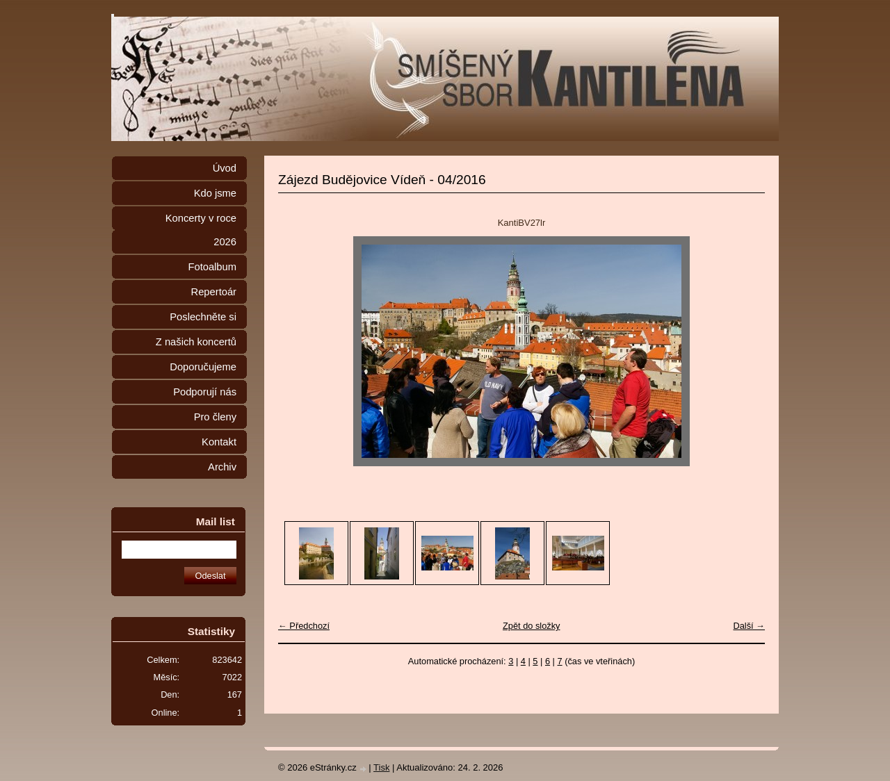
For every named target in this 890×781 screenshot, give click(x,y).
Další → (749, 625)
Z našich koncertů (196, 341)
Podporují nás (204, 391)
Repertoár (213, 291)
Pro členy (215, 416)
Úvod (224, 168)
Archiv (222, 466)
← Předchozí (304, 625)
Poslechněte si (203, 316)
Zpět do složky (531, 625)
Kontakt (219, 441)
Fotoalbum (212, 266)
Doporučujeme (203, 366)
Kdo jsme (215, 193)
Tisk (381, 767)
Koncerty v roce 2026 (200, 230)
